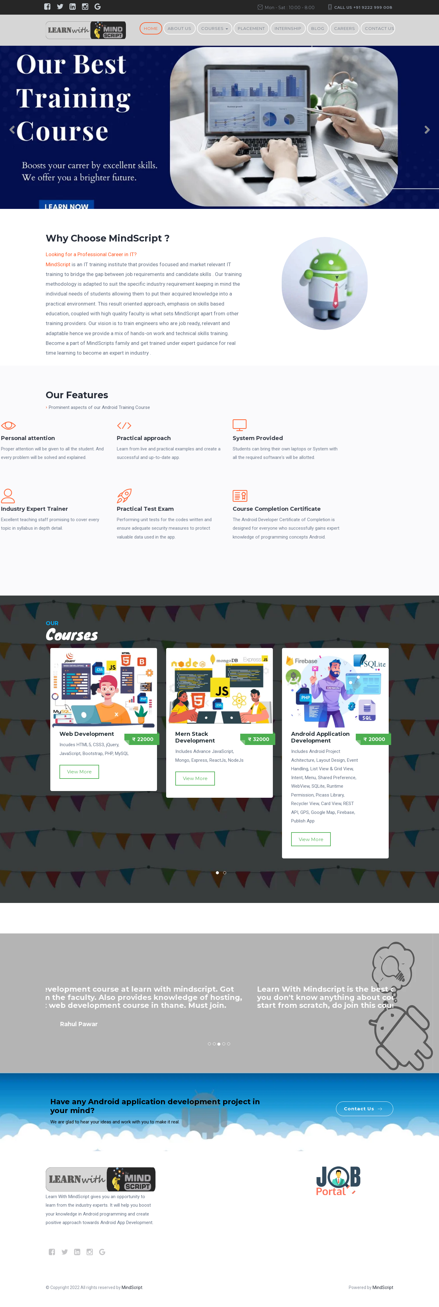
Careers (344, 28)
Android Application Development (320, 737)
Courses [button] (214, 28)
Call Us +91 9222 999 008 (363, 7)
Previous (15, 131)
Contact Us (379, 28)
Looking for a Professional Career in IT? (91, 254)
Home (151, 28)
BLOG (317, 28)
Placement (251, 28)
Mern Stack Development (195, 737)
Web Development (86, 734)
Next (424, 131)
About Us (179, 28)
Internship (288, 28)
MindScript (58, 264)
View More (79, 772)
